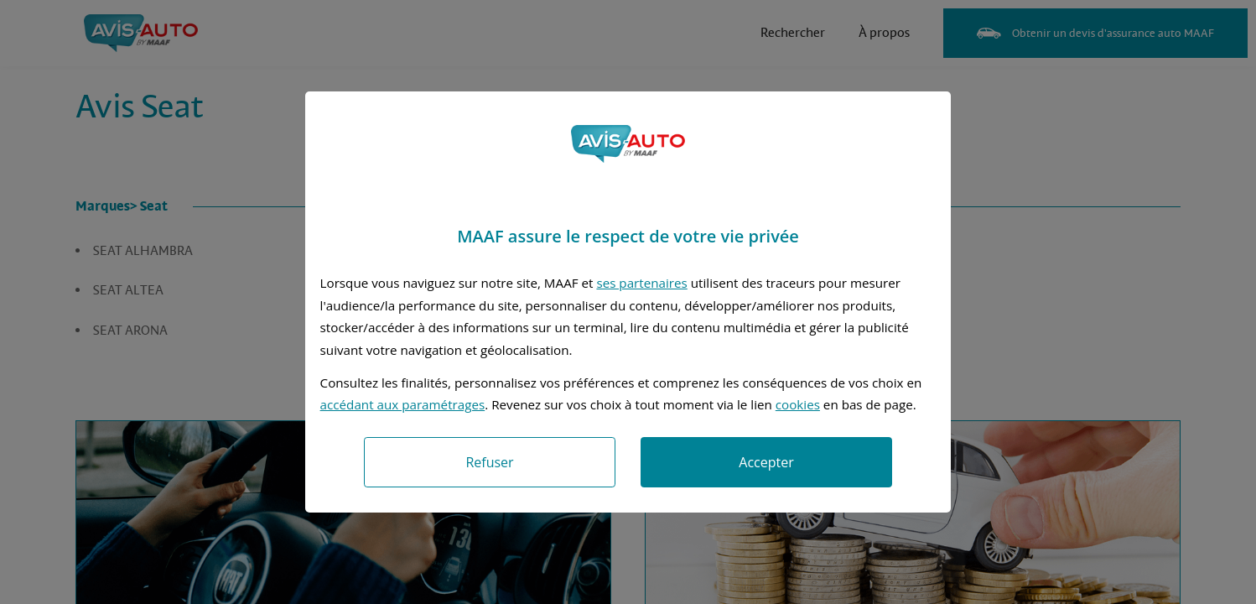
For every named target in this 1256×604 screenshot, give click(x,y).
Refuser (489, 462)
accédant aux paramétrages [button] (402, 404)
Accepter (766, 462)
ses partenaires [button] (641, 282)
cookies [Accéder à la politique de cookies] (798, 404)
